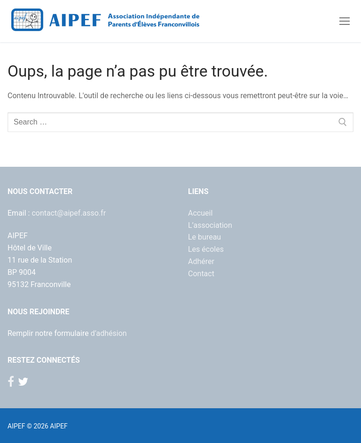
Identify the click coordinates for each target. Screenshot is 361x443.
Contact (201, 273)
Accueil (200, 213)
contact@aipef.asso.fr (68, 213)
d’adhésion (109, 333)
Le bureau (204, 237)
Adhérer (201, 261)
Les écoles (206, 249)
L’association (210, 225)
